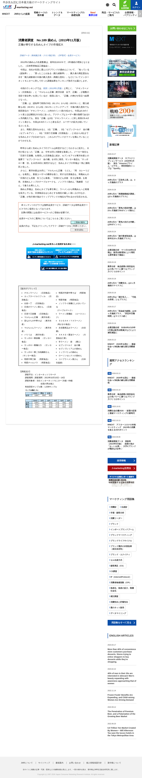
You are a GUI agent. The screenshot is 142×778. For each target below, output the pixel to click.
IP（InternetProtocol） (121, 577)
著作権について (114, 763)
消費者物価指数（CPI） (121, 582)
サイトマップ (44, 763)
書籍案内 (59, 763)
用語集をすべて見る (121, 622)
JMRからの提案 (22, 14)
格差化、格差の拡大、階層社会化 (122, 589)
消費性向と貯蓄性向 (119, 602)
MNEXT (6, 14)
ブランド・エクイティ (120, 554)
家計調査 (114, 596)
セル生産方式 (116, 560)
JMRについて (27, 763)
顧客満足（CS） (118, 566)
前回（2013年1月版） (53, 88)
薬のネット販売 (117, 607)
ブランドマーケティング (121, 535)
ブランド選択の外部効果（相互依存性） (121, 547)
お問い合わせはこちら (121, 28)
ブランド (114, 524)
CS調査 (114, 571)
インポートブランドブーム (122, 529)
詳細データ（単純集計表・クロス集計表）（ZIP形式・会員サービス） (50, 55)
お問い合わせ (75, 763)
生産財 (124, 507)
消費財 (113, 507)
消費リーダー (116, 518)
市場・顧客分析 (117, 513)
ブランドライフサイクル (121, 541)
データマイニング (118, 613)
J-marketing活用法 (121, 468)
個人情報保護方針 (94, 763)
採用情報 (121, 460)
